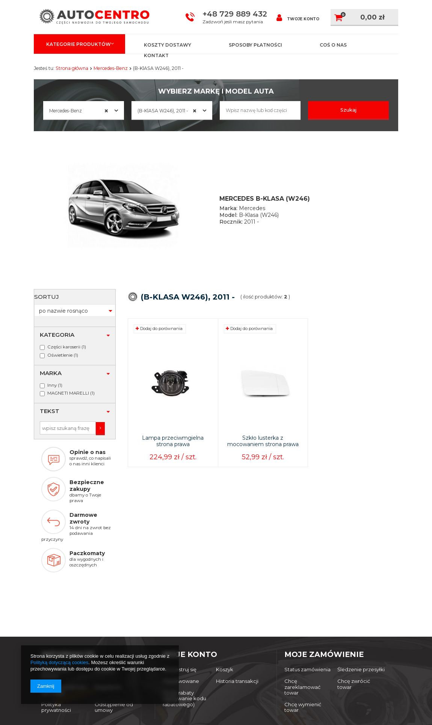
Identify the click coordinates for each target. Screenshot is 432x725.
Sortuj (135, 318)
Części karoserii (63, 309)
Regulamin (108, 618)
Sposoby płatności (255, 45)
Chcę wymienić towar (302, 639)
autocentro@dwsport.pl (201, 677)
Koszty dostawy (167, 45)
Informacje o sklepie (56, 604)
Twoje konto (297, 17)
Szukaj (348, 110)
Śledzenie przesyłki (361, 601)
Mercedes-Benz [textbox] (79, 110)
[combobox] (83, 110)
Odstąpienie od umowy (114, 639)
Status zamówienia (307, 601)
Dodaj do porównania (159, 340)
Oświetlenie (60, 318)
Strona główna (72, 68)
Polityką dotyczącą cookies (59, 662)
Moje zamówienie (324, 585)
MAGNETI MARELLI (68, 356)
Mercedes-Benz (111, 68)
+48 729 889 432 (234, 13)
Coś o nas (333, 45)
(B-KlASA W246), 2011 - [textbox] (167, 110)
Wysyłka (105, 601)
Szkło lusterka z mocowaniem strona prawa (263, 453)
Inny (52, 348)
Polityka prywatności (56, 639)
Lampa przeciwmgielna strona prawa (173, 453)
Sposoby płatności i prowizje (64, 621)
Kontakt (156, 55)
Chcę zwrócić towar (353, 615)
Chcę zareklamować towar (302, 618)
